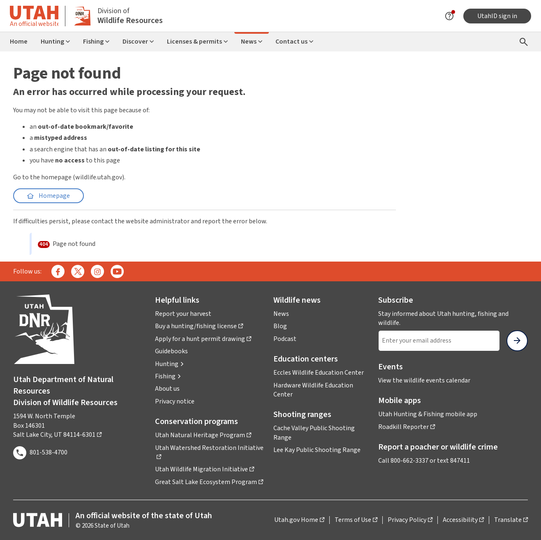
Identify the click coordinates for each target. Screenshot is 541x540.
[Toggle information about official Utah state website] (34, 16)
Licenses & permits (197, 41)
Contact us (294, 41)
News (251, 41)
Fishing (96, 41)
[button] (169, 363)
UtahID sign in (497, 16)
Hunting (55, 41)
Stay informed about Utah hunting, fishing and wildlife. (443, 318)
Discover (138, 41)
